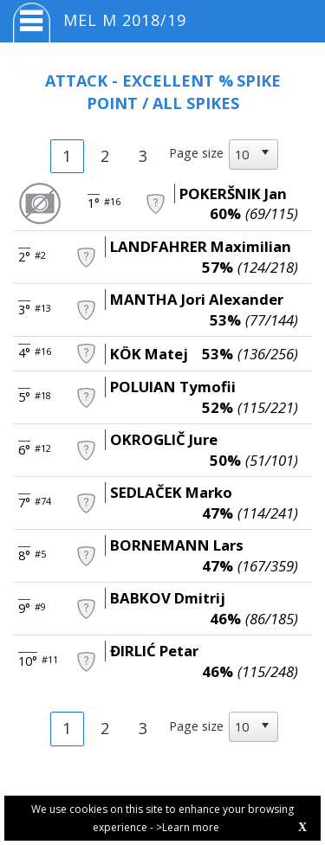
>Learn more (187, 827)
